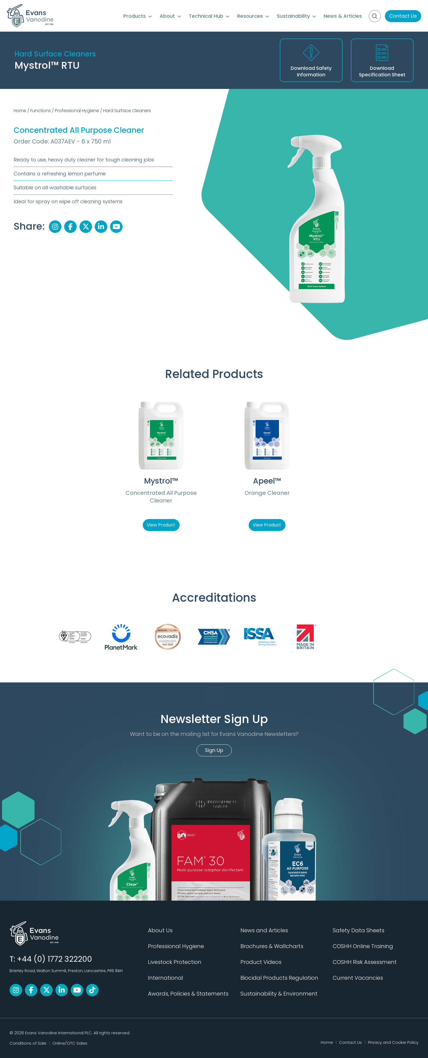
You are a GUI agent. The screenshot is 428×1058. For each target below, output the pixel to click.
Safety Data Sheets (358, 930)
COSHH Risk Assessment (365, 962)
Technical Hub (209, 16)
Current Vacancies (358, 978)
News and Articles (264, 930)
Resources (253, 16)
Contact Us (403, 16)
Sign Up (214, 750)
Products (137, 16)
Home (20, 110)
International (165, 978)
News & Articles (343, 16)
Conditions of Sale (28, 1043)
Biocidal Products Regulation (279, 978)
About (170, 16)
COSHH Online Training (363, 946)
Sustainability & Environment (278, 993)
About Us (160, 930)
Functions (40, 110)
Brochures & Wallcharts (271, 946)
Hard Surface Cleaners (127, 110)
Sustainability (296, 16)
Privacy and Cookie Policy (393, 1042)
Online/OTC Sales (69, 1043)
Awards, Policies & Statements (188, 993)
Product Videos (260, 962)
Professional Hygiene (77, 110)
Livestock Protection (174, 962)
